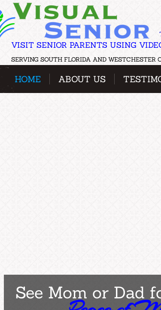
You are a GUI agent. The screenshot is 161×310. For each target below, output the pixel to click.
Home (28, 79)
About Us (82, 79)
